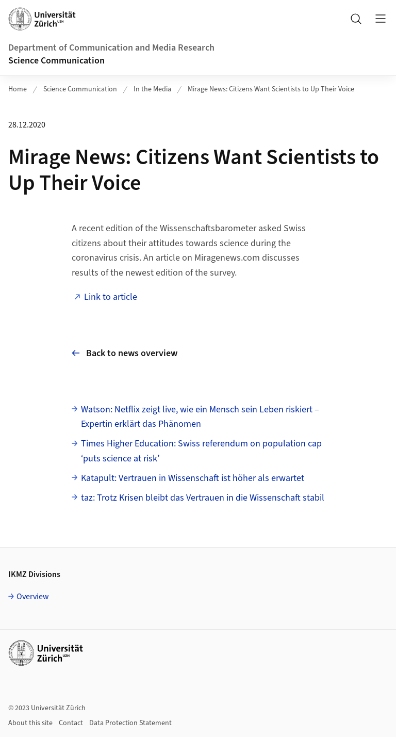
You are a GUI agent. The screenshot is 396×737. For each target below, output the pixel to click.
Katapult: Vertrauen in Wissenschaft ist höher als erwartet (192, 478)
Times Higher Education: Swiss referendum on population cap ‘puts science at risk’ (201, 451)
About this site (30, 723)
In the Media (152, 89)
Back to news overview (124, 353)
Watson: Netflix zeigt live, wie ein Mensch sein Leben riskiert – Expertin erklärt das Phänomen (200, 417)
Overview (32, 596)
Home (17, 89)
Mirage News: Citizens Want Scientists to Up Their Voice (271, 89)
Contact (71, 723)
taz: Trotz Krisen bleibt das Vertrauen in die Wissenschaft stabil (202, 497)
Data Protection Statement (130, 723)
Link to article (111, 297)
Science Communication (56, 60)
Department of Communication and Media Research (111, 47)
